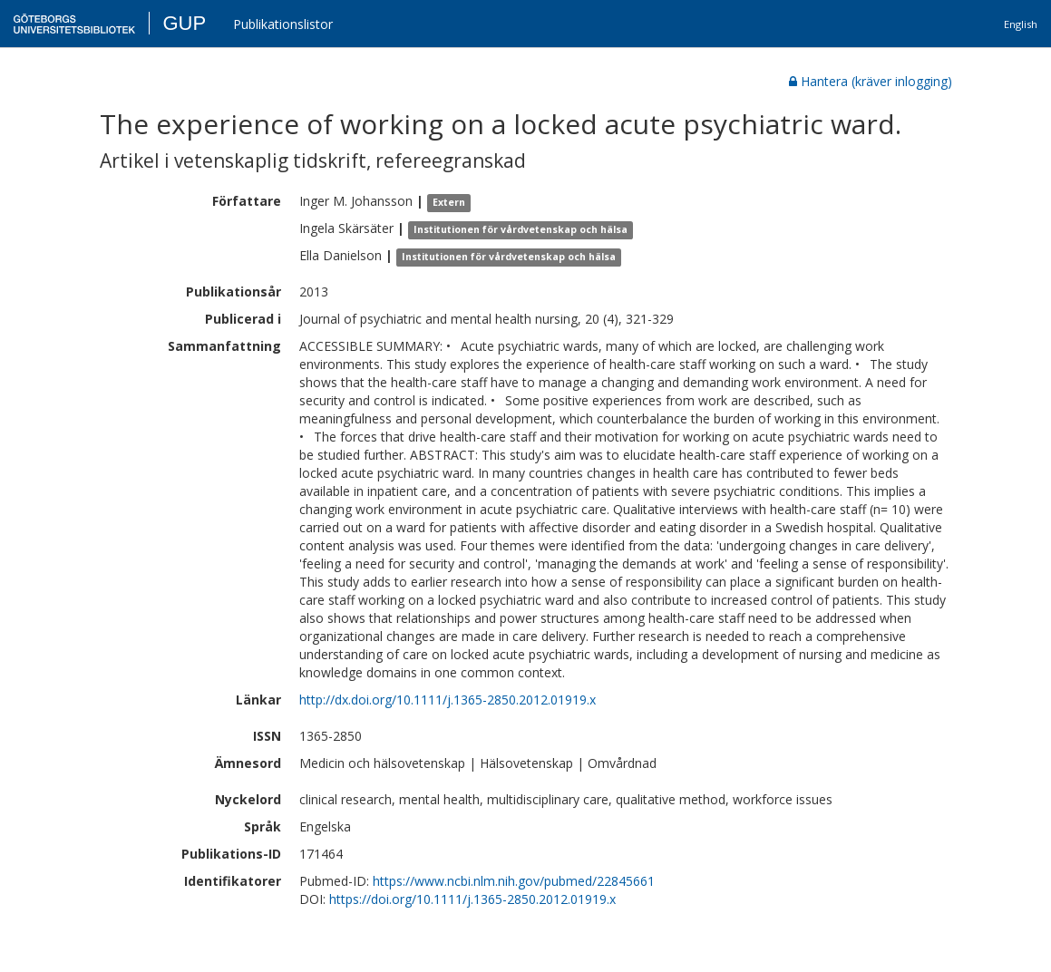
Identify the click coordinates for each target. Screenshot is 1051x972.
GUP (184, 23)
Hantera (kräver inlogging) (870, 81)
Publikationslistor (283, 24)
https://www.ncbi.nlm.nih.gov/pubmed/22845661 (514, 880)
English (1020, 24)
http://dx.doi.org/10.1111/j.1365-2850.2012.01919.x (447, 699)
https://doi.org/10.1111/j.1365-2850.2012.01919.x (472, 899)
